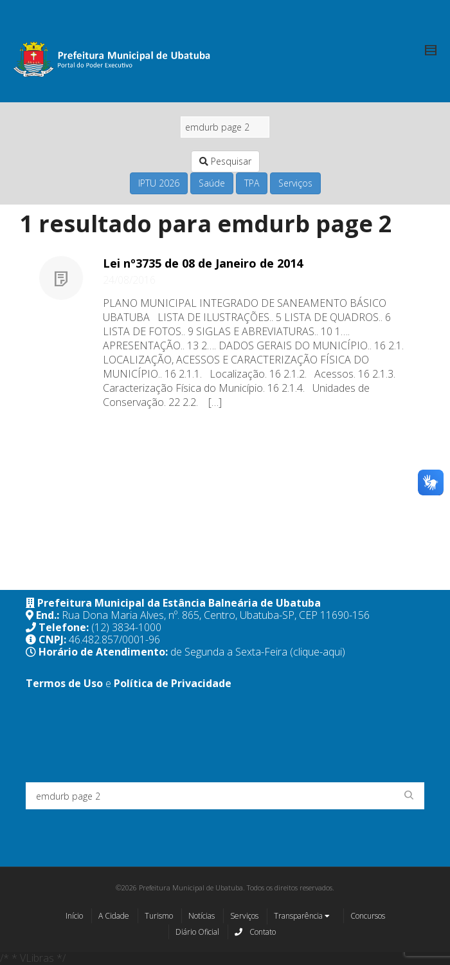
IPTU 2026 (158, 183)
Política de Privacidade (172, 683)
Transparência (302, 916)
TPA (251, 183)
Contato (255, 931)
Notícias (201, 915)
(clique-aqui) (317, 652)
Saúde (212, 183)
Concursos (367, 915)
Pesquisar (225, 161)
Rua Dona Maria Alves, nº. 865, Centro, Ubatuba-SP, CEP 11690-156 (216, 615)
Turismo (159, 915)
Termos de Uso (64, 683)
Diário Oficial (197, 931)
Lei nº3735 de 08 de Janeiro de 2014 (203, 263)
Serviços (295, 183)
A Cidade (113, 915)
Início (74, 915)
